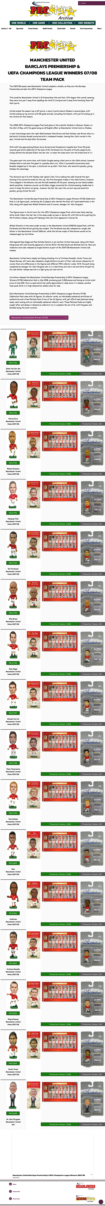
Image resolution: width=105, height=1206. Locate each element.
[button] (7, 28)
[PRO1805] (13, 1113)
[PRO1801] (13, 913)
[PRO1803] (13, 1013)
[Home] (10, 1184)
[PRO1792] (13, 463)
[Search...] (92, 3)
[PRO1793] (13, 513)
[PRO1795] (13, 613)
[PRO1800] (13, 863)
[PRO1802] (13, 963)
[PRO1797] (13, 713)
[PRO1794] (13, 563)
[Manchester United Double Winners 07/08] (39, 318)
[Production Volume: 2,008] (60, 373)
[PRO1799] (13, 813)
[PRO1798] (13, 763)
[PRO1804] (13, 1063)
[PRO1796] (13, 663)
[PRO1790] (13, 363)
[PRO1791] (13, 413)
